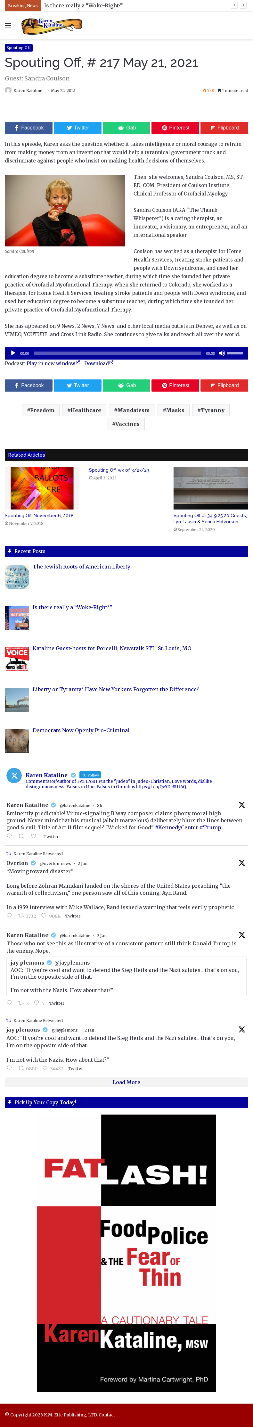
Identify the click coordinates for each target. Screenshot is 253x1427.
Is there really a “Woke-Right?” (84, 5)
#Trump (210, 828)
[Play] (13, 353)
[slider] (117, 353)
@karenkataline (75, 805)
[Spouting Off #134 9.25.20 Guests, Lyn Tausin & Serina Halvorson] (211, 489)
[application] (126, 353)
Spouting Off (19, 47)
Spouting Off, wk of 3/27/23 (119, 470)
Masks (175, 410)
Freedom (42, 410)
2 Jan (82, 863)
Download (96, 364)
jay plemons (23, 1030)
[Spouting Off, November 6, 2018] (42, 489)
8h (99, 805)
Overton (17, 863)
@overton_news (55, 863)
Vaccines (127, 424)
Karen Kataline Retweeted (38, 854)
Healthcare (85, 410)
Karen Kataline (31, 90)
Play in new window (51, 364)
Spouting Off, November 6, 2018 (39, 516)
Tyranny (212, 410)
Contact (107, 1415)
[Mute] (222, 353)
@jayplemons (65, 1030)
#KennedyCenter (176, 828)
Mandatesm (133, 410)
